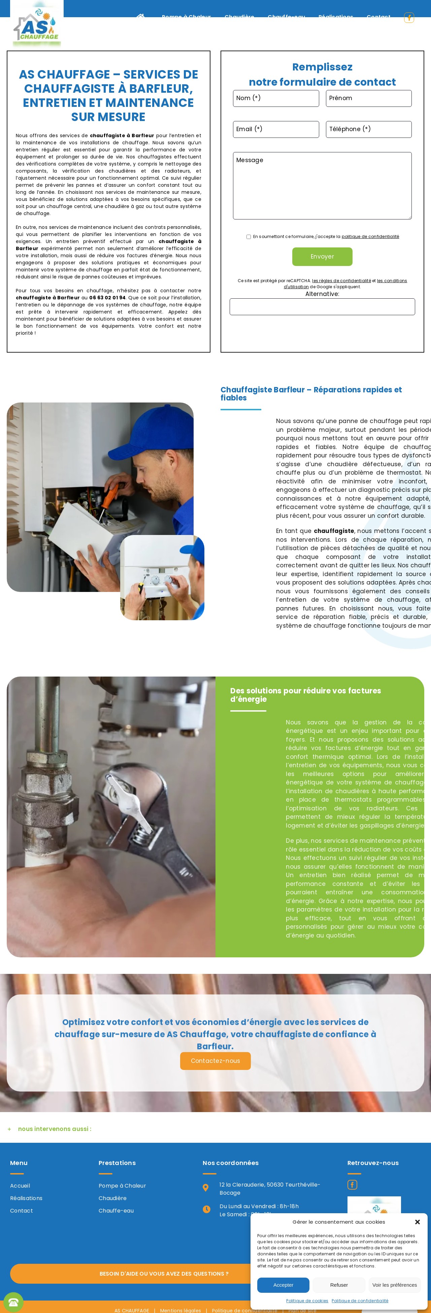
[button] (417, 1222)
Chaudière (113, 1198)
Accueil (20, 1186)
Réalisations (26, 1198)
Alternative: (322, 294)
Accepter (283, 1285)
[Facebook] (352, 1185)
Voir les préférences (394, 1285)
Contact (21, 1211)
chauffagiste (107, 135)
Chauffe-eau (116, 1211)
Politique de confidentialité (360, 1301)
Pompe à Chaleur (122, 1186)
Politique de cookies (307, 1301)
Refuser (339, 1285)
